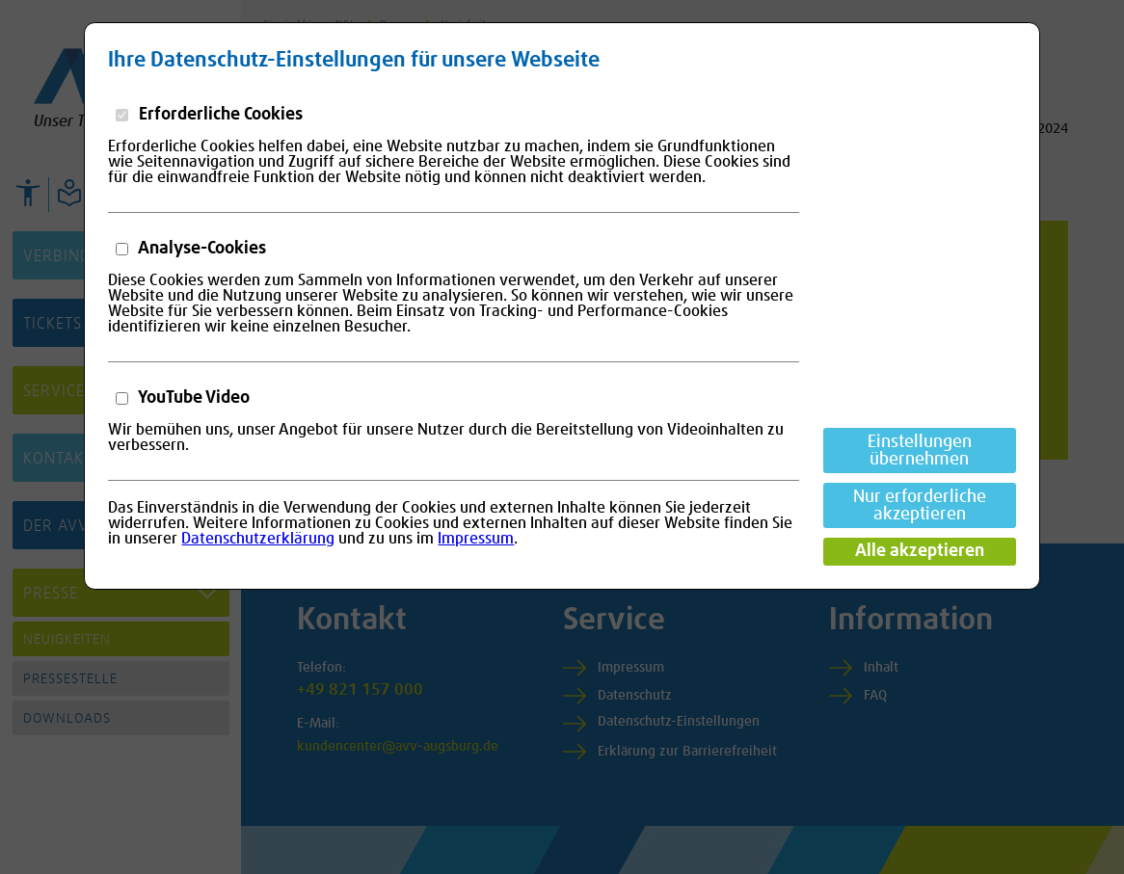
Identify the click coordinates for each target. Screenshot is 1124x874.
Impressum (476, 538)
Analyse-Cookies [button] (200, 248)
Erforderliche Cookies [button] (219, 114)
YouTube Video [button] (192, 398)
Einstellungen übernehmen (920, 451)
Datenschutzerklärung (258, 538)
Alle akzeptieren (919, 551)
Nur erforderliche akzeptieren (919, 506)
